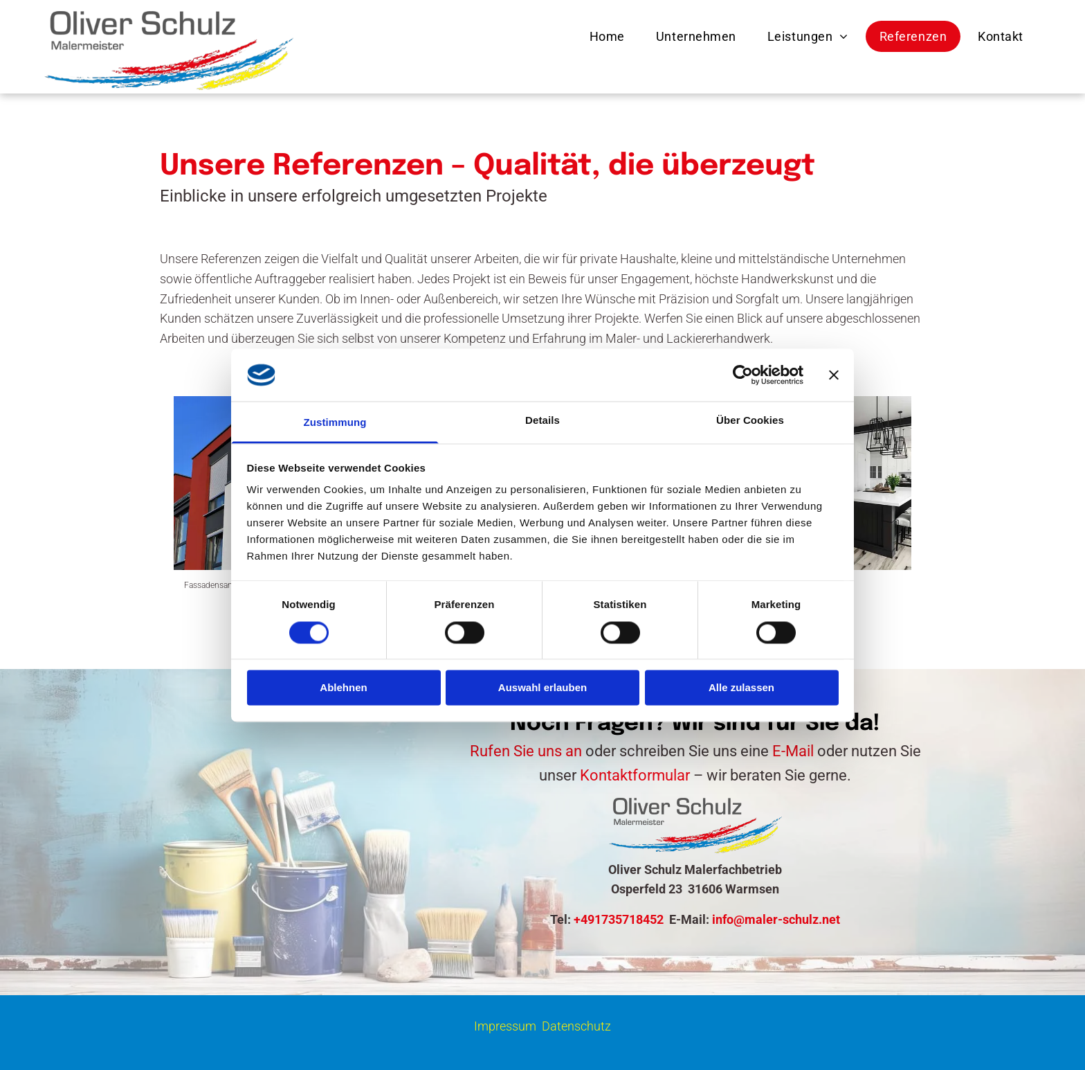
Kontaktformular (635, 775)
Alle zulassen (741, 688)
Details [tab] (542, 421)
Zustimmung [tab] (335, 423)
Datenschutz (576, 1026)
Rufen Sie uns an (526, 751)
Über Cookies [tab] (750, 421)
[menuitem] (609, 36)
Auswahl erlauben (542, 688)
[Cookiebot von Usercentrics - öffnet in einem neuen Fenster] (742, 374)
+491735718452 (619, 919)
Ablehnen (343, 688)
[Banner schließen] (834, 375)
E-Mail (793, 751)
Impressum (505, 1026)
